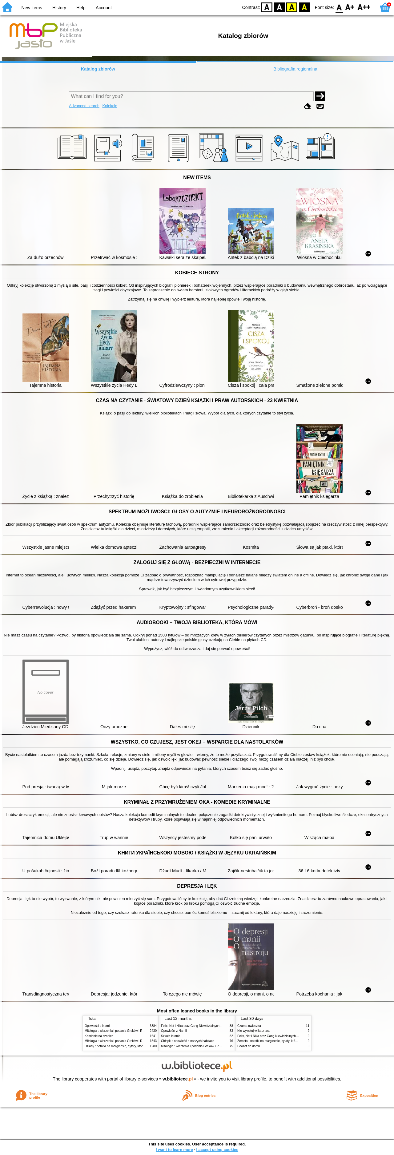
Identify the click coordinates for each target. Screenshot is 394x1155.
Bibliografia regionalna (295, 69)
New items (32, 7)
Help (81, 7)
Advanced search (84, 105)
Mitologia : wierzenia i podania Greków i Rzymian (118, 1030)
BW (279, 7)
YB (292, 7)
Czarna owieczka (249, 1026)
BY (304, 7)
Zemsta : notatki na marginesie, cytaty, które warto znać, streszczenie (285, 1041)
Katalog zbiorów (98, 69)
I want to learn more (174, 1149)
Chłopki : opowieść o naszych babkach (187, 1041)
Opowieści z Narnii (97, 1026)
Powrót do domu (248, 1046)
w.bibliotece (178, 1078)
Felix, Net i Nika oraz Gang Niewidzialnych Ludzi (194, 1026)
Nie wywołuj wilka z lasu (254, 1030)
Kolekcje (109, 105)
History (59, 7)
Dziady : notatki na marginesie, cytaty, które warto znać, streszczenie (132, 1046)
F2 (364, 7)
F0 (339, 7)
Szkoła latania (170, 1036)
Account (104, 7)
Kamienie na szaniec (99, 1036)
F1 (350, 7)
